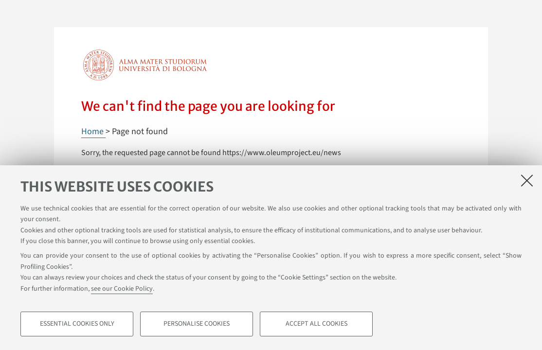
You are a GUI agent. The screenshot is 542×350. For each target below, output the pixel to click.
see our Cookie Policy (122, 289)
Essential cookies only (77, 324)
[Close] (527, 180)
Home (93, 131)
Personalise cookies (196, 324)
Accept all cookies (316, 324)
